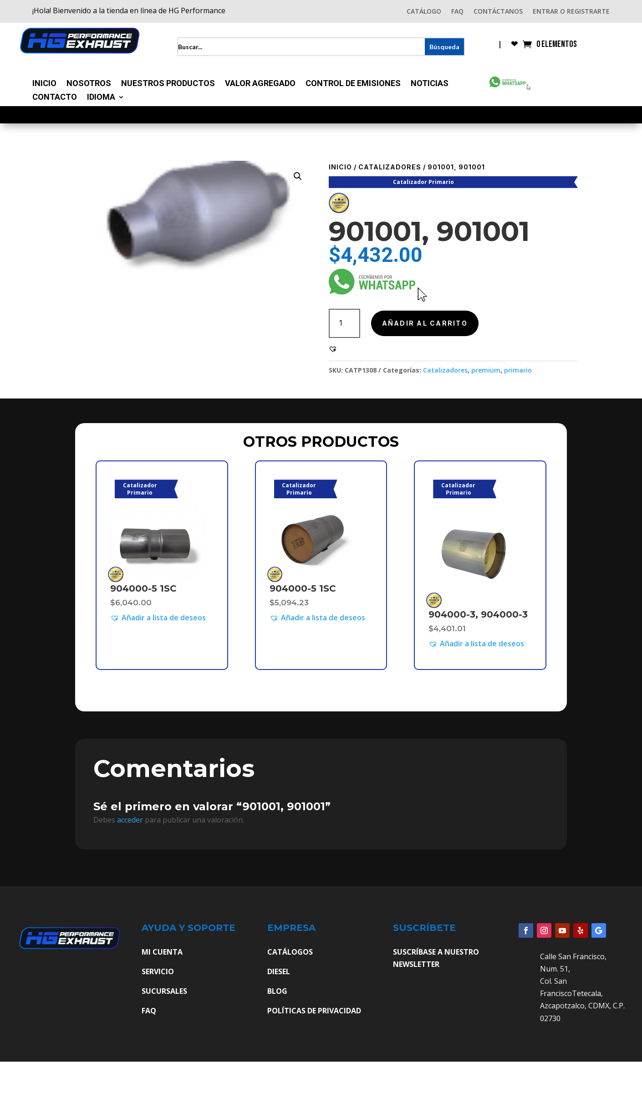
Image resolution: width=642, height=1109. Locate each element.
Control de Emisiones (353, 84)
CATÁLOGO (424, 11)
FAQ (457, 11)
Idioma (101, 98)
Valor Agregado (260, 84)
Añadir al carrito (425, 323)
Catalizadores (389, 167)
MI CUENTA (162, 952)
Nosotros (88, 84)
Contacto (54, 98)
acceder (130, 820)
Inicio (44, 84)
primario (518, 370)
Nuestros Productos (168, 84)
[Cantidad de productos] (344, 323)
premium (485, 370)
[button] (298, 176)
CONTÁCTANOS (498, 11)
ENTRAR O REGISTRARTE (571, 11)
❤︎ (514, 45)
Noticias (429, 84)
